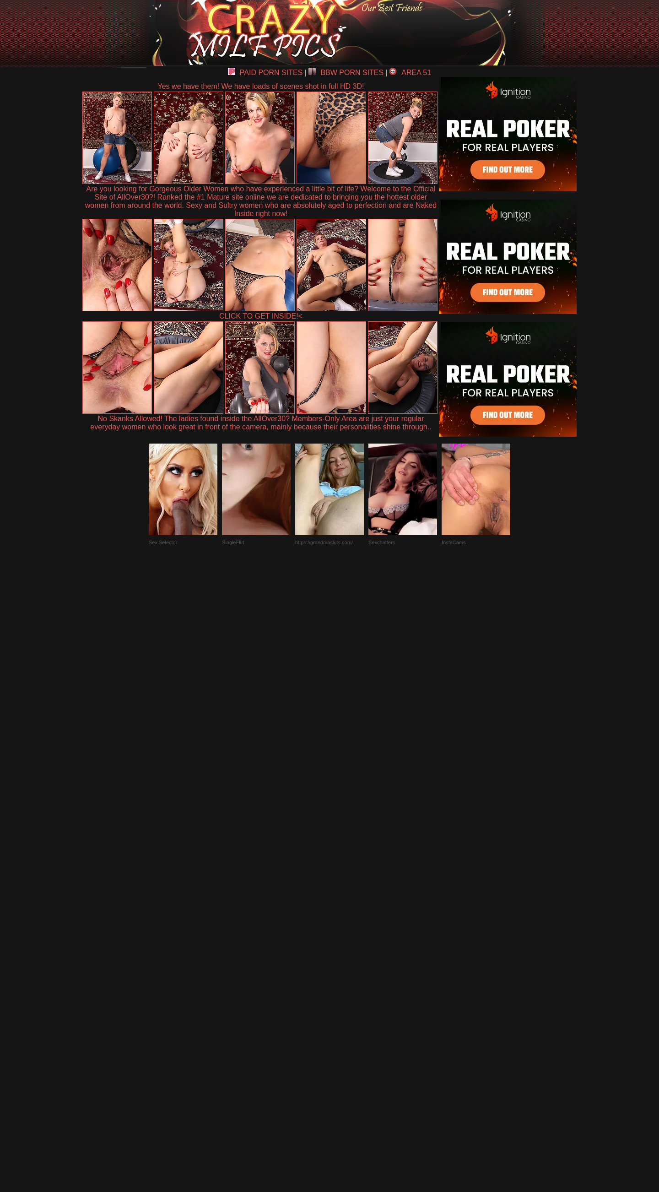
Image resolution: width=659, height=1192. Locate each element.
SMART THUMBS (345, 979)
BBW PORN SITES (346, 72)
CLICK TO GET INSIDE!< (260, 316)
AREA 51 (410, 72)
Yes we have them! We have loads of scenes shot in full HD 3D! (261, 86)
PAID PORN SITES (265, 72)
